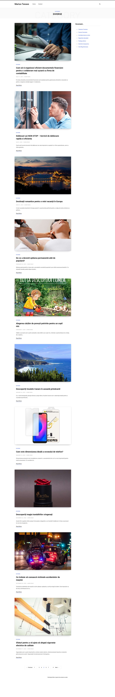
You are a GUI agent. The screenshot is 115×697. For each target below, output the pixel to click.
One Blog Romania (83, 47)
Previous (29, 667)
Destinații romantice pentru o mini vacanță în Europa (39, 201)
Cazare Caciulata (82, 32)
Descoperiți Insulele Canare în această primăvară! (38, 389)
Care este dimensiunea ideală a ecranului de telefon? (39, 452)
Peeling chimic (82, 41)
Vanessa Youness (83, 29)
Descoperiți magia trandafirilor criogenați (34, 514)
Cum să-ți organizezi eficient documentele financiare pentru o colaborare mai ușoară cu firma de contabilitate (39, 71)
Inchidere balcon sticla (84, 35)
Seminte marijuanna (83, 44)
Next (57, 667)
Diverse (18, 64)
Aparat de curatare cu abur (61, 677)
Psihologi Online (51, 677)
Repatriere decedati (83, 38)
